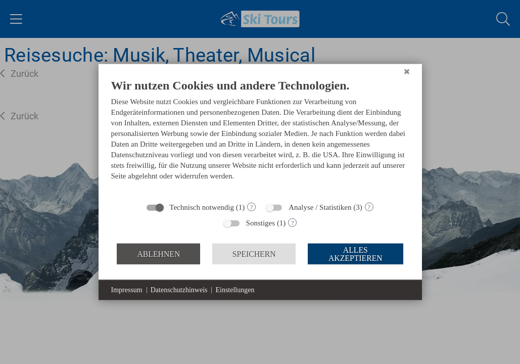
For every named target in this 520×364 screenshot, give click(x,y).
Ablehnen (158, 253)
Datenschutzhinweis (179, 290)
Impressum (127, 290)
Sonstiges (260, 223)
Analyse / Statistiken (320, 207)
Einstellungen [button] (234, 290)
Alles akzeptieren (355, 253)
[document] (260, 137)
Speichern (254, 253)
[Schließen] (406, 71)
